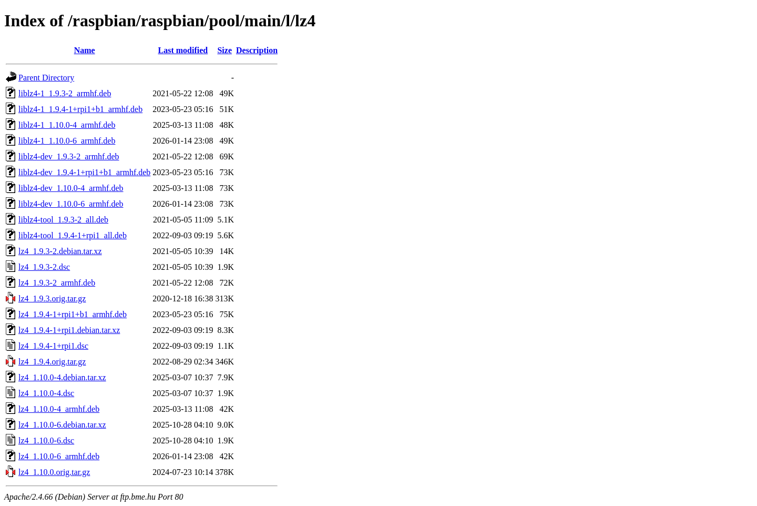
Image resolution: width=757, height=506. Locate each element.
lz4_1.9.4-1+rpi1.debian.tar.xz (69, 330)
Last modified (183, 50)
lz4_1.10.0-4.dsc (46, 393)
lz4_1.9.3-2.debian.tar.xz (60, 251)
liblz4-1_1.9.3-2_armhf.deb (64, 93)
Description (257, 50)
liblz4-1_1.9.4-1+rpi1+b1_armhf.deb (80, 109)
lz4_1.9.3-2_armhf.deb (56, 282)
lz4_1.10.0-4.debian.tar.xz (62, 377)
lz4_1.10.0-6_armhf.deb (58, 456)
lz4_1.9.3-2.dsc (44, 266)
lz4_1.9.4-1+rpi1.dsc (53, 345)
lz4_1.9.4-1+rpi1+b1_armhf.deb (72, 314)
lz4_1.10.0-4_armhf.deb (58, 408)
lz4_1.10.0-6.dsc (46, 440)
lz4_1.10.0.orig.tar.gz (54, 472)
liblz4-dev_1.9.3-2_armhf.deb (68, 156)
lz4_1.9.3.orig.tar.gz (52, 298)
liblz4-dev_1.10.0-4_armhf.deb (71, 188)
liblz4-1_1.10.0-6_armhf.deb (66, 140)
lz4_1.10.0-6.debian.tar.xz (62, 424)
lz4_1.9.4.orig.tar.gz (52, 361)
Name (84, 50)
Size (224, 50)
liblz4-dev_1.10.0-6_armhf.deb (71, 203)
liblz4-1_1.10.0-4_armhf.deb (66, 124)
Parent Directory (46, 77)
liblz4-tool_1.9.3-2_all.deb (63, 219)
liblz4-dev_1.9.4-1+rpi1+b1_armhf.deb (84, 172)
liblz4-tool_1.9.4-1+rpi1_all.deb (72, 235)
